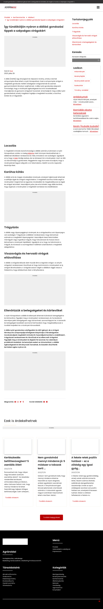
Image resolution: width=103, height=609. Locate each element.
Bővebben (77, 104)
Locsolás (75, 23)
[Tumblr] (23, 402)
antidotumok (80, 96)
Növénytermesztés (59, 577)
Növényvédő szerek (82, 81)
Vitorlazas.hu (7, 585)
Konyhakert (57, 590)
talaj (16, 158)
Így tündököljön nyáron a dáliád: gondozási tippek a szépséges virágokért (35, 20)
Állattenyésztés (58, 581)
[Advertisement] (35, 52)
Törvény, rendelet (81, 90)
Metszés (56, 583)
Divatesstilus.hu (8, 581)
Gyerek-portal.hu (9, 583)
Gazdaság (56, 585)
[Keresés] (98, 60)
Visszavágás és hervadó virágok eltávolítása (84, 37)
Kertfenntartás (19, 17)
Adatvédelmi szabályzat (61, 549)
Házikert (31, 17)
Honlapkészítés (8, 558)
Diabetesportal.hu (9, 579)
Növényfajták (79, 76)
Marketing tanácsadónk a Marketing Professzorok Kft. (22, 561)
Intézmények (79, 71)
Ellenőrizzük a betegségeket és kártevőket (84, 43)
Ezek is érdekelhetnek (20, 421)
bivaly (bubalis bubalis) (86, 126)
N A (11, 71)
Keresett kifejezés (79, 57)
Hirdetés (34, 37)
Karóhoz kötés (77, 27)
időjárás (31, 153)
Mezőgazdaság (58, 574)
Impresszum (57, 551)
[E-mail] (18, 402)
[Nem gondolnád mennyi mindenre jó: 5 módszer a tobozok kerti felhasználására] (51, 472)
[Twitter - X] (20, 402)
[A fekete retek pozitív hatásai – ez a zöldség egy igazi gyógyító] (85, 472)
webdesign (18, 558)
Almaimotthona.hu (9, 574)
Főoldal (7, 17)
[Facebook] (15, 402)
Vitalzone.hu (7, 577)
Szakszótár (78, 85)
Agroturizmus (57, 588)
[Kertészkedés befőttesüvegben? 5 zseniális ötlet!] (18, 472)
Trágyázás (76, 31)
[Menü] (98, 7)
